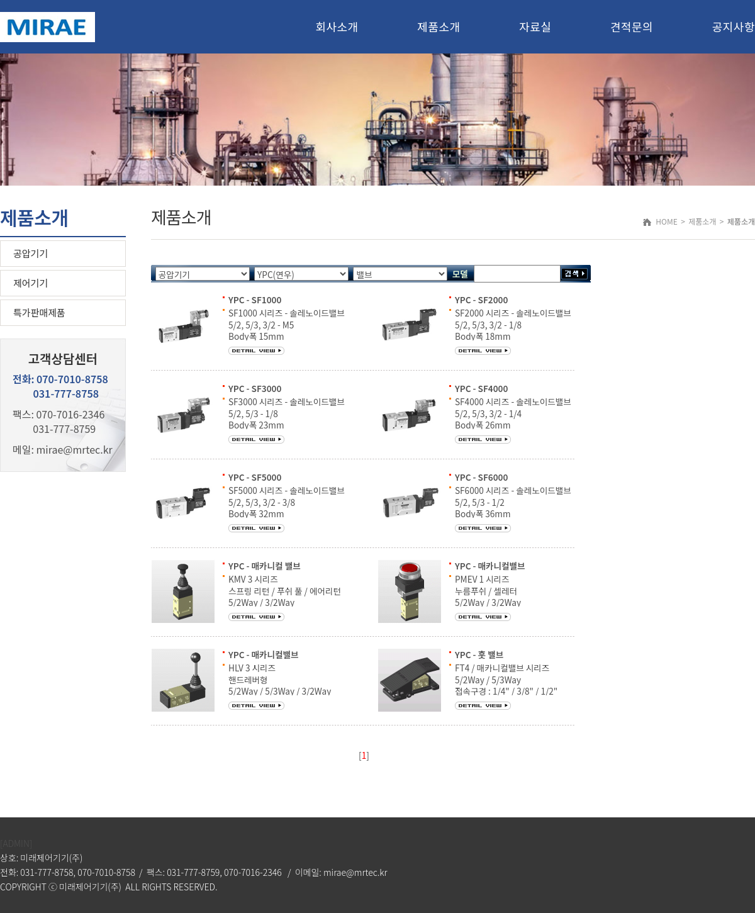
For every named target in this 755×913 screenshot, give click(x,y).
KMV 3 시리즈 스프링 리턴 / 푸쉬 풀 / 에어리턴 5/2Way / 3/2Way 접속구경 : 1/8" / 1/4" (284, 596)
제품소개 (438, 26)
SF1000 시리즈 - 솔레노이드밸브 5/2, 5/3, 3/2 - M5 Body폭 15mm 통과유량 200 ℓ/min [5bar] (286, 330)
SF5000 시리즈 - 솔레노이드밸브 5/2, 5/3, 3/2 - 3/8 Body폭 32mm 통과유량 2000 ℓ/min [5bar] (286, 507)
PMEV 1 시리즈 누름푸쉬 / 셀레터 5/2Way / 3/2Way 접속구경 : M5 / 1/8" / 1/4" (503, 596)
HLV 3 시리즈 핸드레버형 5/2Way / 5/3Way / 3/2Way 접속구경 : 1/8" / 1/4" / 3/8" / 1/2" (282, 690)
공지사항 (733, 26)
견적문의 (631, 26)
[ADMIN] (16, 843)
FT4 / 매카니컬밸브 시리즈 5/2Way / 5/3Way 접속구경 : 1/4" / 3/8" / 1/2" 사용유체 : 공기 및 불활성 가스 (508, 685)
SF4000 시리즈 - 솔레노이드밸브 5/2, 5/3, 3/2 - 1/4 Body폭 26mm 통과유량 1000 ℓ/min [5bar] (513, 418)
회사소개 (336, 26)
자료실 (535, 26)
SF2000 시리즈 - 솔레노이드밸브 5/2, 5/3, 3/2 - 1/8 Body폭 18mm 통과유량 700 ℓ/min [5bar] (513, 330)
